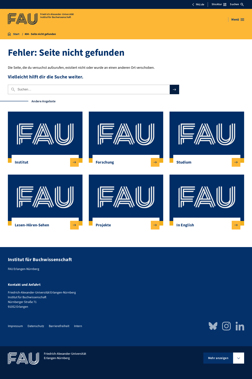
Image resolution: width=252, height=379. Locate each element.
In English (205, 225)
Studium (205, 162)
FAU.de (198, 5)
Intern (78, 326)
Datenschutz (36, 326)
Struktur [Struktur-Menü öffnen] (219, 4)
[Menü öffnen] (237, 19)
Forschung (124, 162)
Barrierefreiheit (59, 326)
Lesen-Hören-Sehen (43, 225)
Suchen (237, 4)
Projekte (124, 225)
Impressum (15, 326)
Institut (43, 162)
